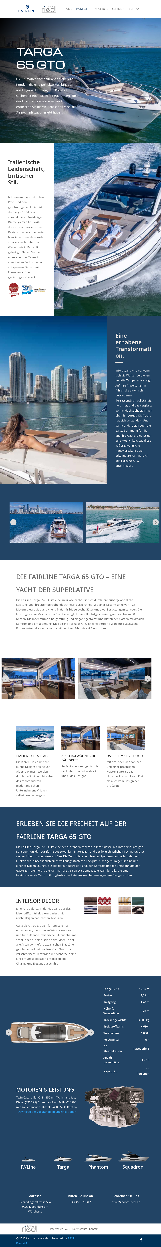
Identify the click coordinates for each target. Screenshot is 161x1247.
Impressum (56, 1229)
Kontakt (135, 9)
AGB (67, 1229)
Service (117, 9)
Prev (13, 522)
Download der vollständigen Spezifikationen (47, 1112)
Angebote (101, 9)
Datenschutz (79, 1229)
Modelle (82, 9)
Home (68, 9)
